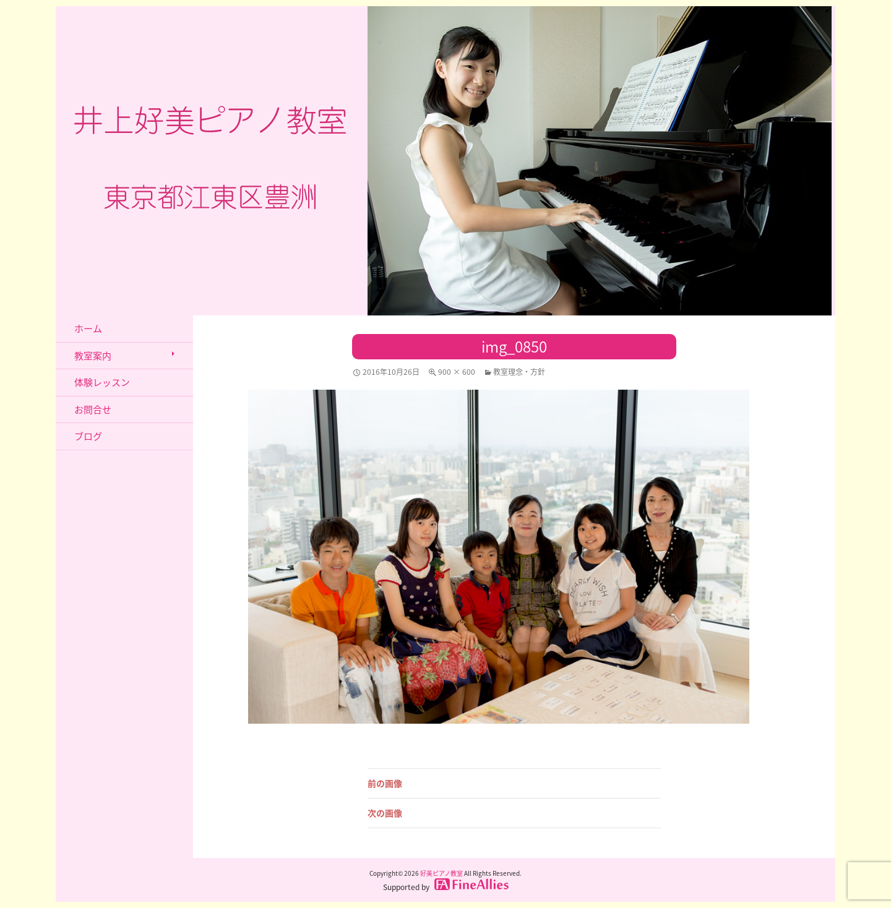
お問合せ (92, 409)
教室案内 (92, 355)
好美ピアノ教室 (441, 873)
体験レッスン (102, 382)
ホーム (88, 328)
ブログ (88, 436)
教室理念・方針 (519, 371)
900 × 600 (456, 371)
